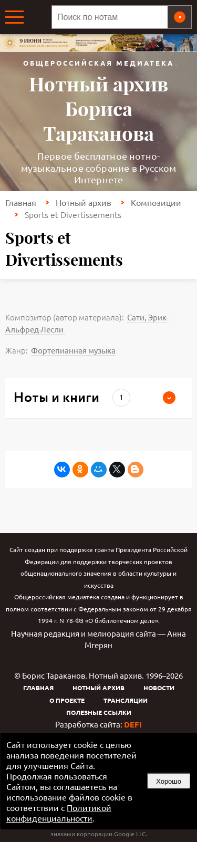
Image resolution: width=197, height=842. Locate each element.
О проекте (67, 700)
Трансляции (125, 700)
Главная (20, 202)
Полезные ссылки (98, 712)
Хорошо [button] (168, 781)
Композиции (156, 202)
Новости (158, 687)
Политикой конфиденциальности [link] (58, 812)
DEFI (133, 724)
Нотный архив (83, 202)
